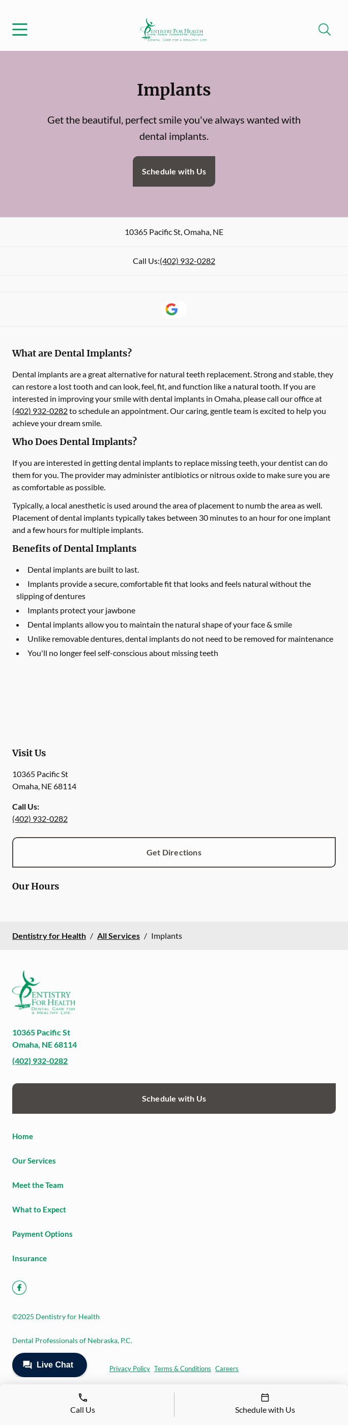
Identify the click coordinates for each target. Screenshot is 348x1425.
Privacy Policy (129, 1368)
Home (22, 1136)
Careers (227, 1368)
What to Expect (39, 1209)
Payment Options (42, 1233)
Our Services (34, 1160)
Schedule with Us (174, 171)
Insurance (29, 1258)
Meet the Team (38, 1185)
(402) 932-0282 (187, 260)
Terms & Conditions (182, 1368)
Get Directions (174, 852)
